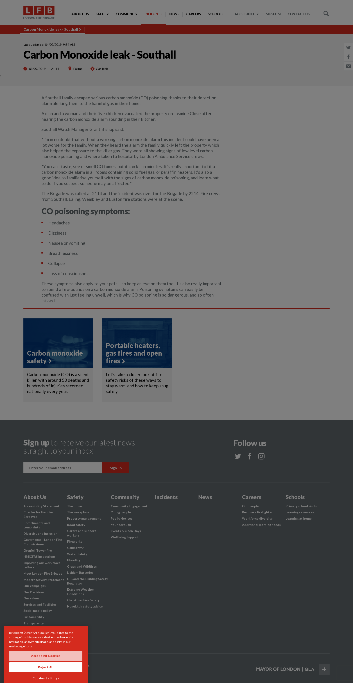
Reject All (46, 676)
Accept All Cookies (46, 664)
